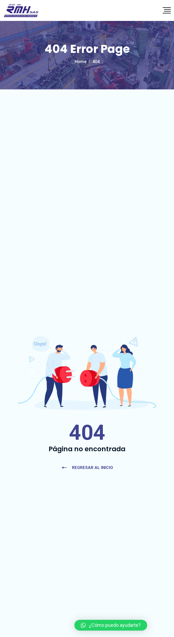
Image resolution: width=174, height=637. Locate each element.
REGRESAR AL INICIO (87, 467)
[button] (110, 625)
